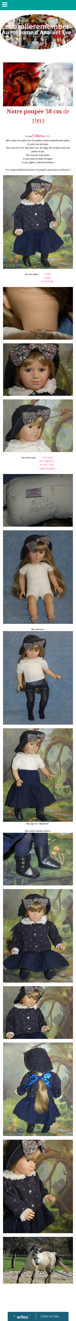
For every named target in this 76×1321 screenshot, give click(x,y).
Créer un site (50, 1316)
